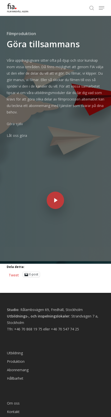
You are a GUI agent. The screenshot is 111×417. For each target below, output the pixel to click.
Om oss (13, 360)
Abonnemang (18, 326)
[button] (101, 7)
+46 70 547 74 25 (65, 286)
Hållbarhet (15, 335)
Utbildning (15, 310)
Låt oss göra (17, 135)
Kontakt (13, 368)
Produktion (16, 318)
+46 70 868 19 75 (28, 286)
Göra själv (15, 123)
